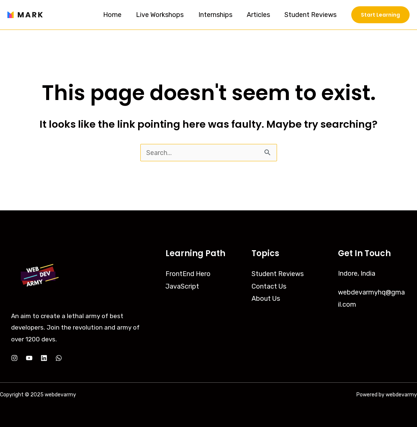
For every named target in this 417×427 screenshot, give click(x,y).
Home (118, 15)
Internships (218, 15)
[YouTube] (29, 358)
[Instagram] (14, 358)
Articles (260, 15)
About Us (266, 298)
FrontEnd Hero (188, 273)
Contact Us (269, 286)
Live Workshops (164, 15)
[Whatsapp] (58, 358)
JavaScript (182, 286)
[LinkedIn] (44, 358)
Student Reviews (311, 15)
